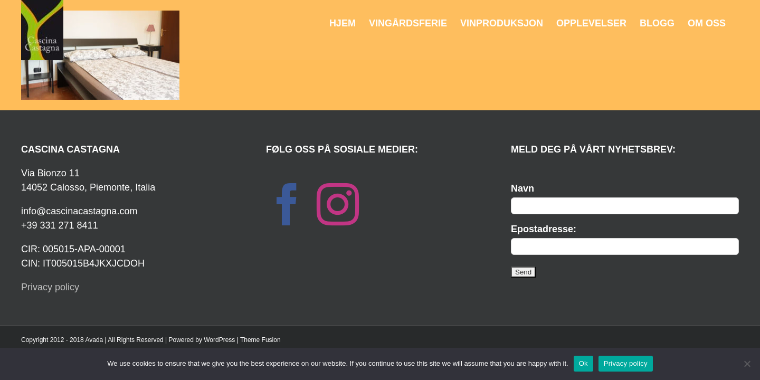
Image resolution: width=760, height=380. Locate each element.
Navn (522, 188)
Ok (583, 363)
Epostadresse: (543, 229)
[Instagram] (338, 204)
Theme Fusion (260, 340)
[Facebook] (287, 204)
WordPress (219, 340)
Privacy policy (50, 287)
